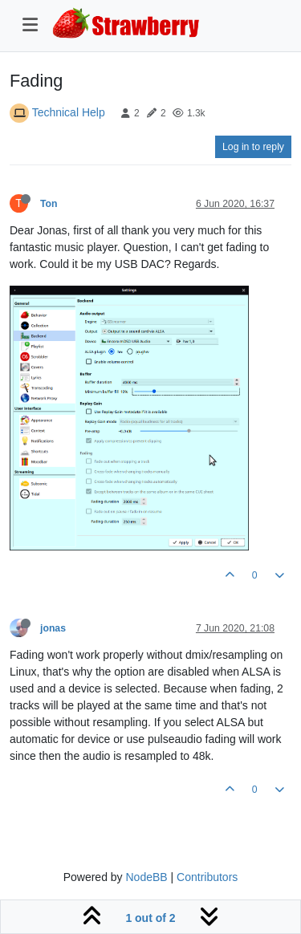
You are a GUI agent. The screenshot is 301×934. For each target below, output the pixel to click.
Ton (49, 203)
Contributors (207, 877)
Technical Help (68, 112)
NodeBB (146, 877)
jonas (53, 628)
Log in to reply (253, 146)
